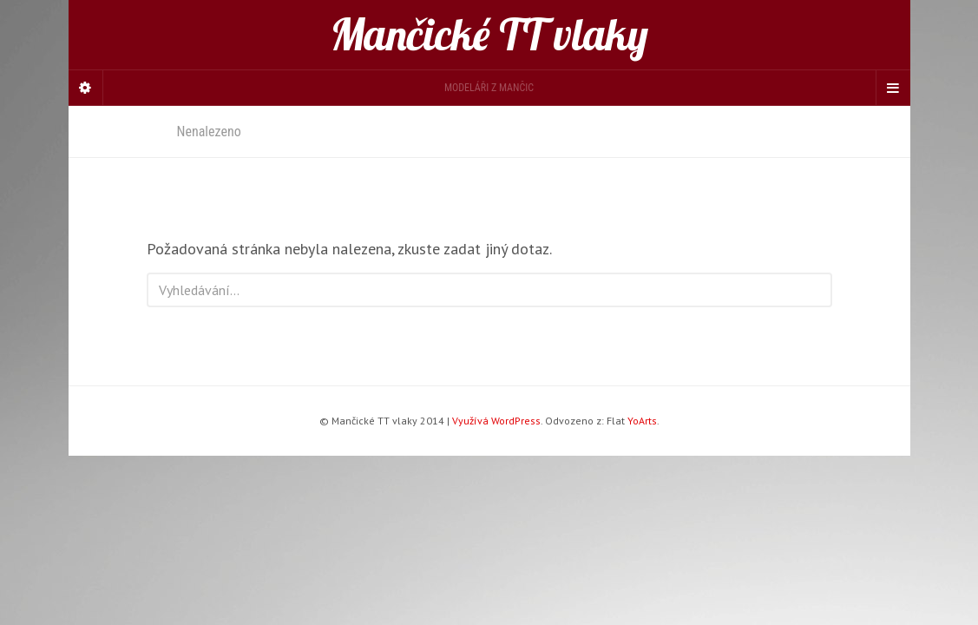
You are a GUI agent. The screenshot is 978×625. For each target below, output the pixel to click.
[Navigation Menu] (893, 87)
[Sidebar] (86, 87)
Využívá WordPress (496, 420)
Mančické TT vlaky (489, 34)
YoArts (642, 420)
